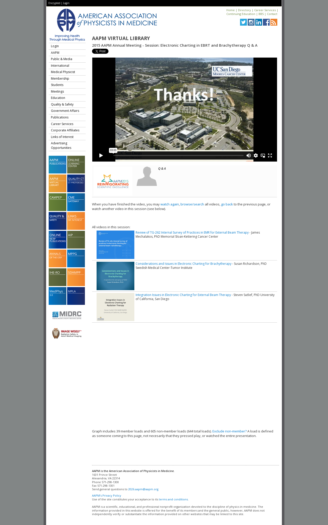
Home (230, 10)
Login (66, 3)
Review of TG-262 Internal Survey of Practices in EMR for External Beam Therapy (192, 232)
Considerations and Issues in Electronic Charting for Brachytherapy (183, 263)
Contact (272, 14)
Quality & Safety (62, 104)
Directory (244, 10)
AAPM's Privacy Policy (106, 495)
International (60, 65)
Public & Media (61, 59)
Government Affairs (65, 111)
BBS (261, 14)
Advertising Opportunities (61, 145)
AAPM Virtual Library (121, 38)
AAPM (55, 52)
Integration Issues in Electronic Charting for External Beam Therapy (183, 295)
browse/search (192, 204)
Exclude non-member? (229, 431)
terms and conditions (173, 499)
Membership (60, 78)
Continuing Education (240, 14)
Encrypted (54, 3)
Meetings (57, 91)
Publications (59, 117)
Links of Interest (62, 137)
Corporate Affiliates (65, 130)
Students (57, 85)
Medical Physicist (63, 72)
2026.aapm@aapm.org (143, 489)
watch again (169, 204)
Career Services (265, 10)
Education (58, 98)
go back (227, 204)
